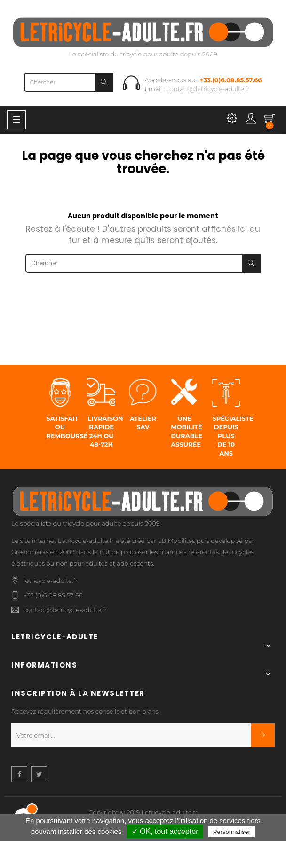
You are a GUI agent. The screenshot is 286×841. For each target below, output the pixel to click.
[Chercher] (68, 82)
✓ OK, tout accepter (165, 831)
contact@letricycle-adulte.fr (208, 89)
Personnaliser (232, 831)
